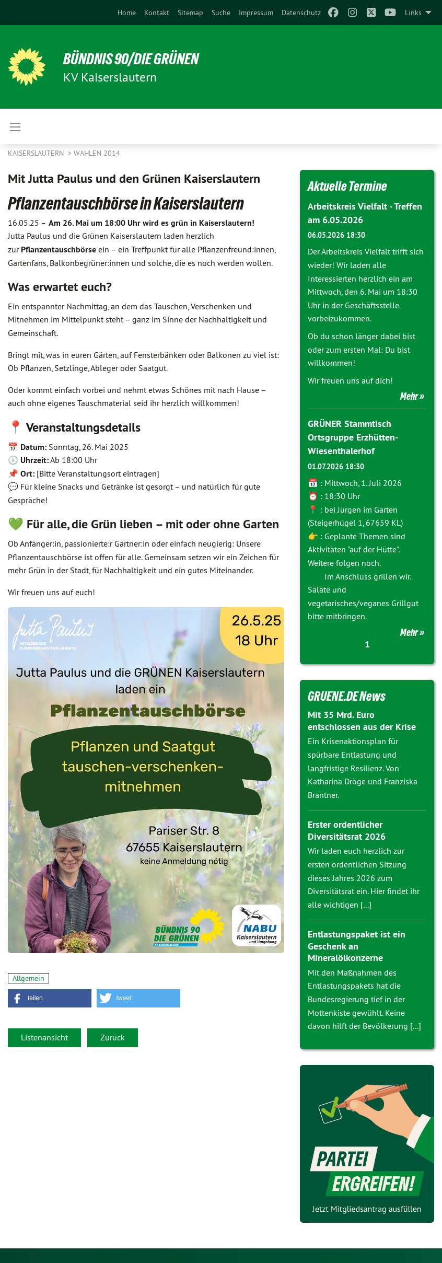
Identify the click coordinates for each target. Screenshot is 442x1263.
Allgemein (28, 978)
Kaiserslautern (37, 153)
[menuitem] (127, 12)
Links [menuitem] (413, 12)
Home (127, 12)
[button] (49, 998)
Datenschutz (301, 12)
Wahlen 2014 (97, 153)
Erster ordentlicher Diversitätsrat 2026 (347, 829)
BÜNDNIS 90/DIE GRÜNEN (136, 58)
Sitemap (190, 12)
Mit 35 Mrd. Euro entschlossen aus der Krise (362, 720)
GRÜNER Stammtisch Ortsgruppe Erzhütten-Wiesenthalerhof (353, 436)
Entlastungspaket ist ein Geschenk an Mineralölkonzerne (356, 945)
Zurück (112, 1037)
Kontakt (156, 12)
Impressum (256, 12)
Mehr (409, 395)
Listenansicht (44, 1037)
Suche (221, 12)
